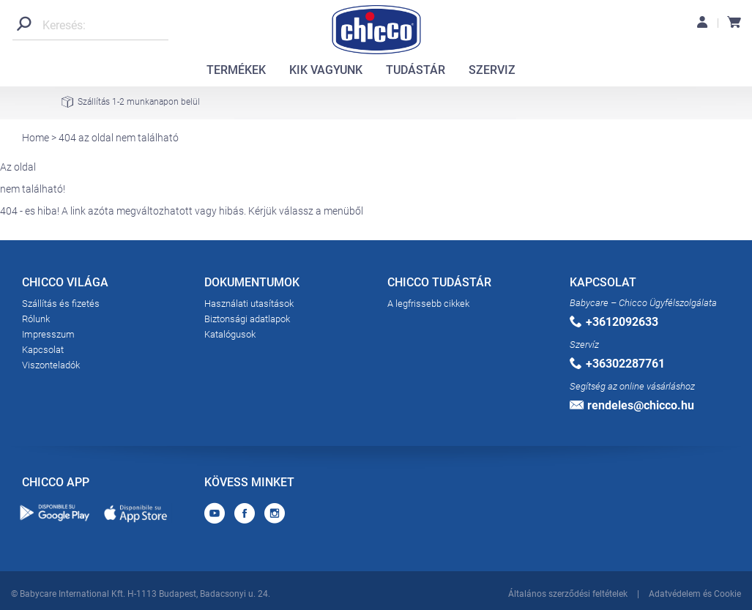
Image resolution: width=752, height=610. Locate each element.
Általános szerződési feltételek (568, 594)
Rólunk (36, 318)
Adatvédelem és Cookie (695, 594)
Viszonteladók (51, 365)
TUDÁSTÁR (415, 70)
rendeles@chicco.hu (632, 405)
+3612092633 (614, 322)
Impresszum (48, 334)
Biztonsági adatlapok (247, 318)
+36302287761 (617, 364)
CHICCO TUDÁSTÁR (439, 284)
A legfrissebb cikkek (428, 303)
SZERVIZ (492, 70)
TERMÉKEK (236, 70)
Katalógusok (230, 334)
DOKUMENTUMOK (251, 284)
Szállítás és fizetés (61, 303)
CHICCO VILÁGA (65, 284)
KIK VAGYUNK (325, 70)
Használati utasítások (249, 303)
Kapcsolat (43, 349)
